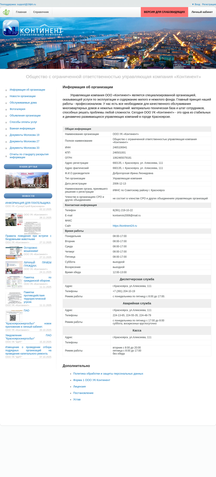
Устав (77, 399)
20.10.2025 (45, 330)
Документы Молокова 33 (24, 147)
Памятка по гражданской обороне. (37, 279)
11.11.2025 (45, 287)
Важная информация (22, 128)
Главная (21, 12)
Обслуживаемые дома (23, 102)
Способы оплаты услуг (23, 122)
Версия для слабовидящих (164, 12)
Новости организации (23, 96)
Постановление (83, 393)
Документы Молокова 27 (24, 141)
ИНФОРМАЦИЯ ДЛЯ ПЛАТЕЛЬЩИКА (28, 202)
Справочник (41, 12)
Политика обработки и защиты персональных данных (108, 373)
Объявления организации (25, 115)
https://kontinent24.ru (125, 225)
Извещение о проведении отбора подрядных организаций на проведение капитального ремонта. (28, 350)
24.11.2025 (45, 272)
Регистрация (209, 4)
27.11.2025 (45, 242)
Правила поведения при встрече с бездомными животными (28, 237)
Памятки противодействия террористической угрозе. (35, 297)
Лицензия (79, 386)
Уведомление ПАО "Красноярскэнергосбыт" (28, 337)
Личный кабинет (202, 12)
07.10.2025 (45, 357)
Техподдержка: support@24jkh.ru (18, 4)
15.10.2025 (45, 342)
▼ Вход (196, 4)
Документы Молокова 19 (24, 134)
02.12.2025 (45, 209)
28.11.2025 (45, 217)
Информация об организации (27, 89)
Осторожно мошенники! (31, 249)
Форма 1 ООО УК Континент (91, 380)
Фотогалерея (17, 109)
